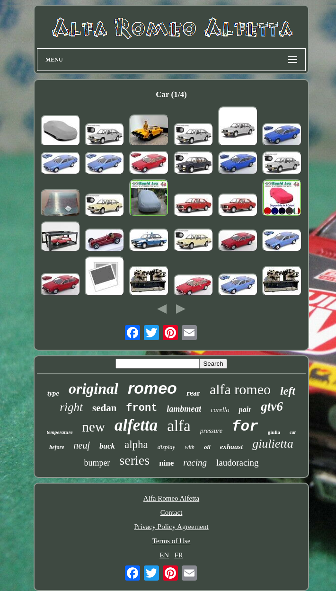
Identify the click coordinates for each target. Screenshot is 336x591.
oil (207, 446)
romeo (152, 388)
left (287, 391)
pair (245, 410)
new (93, 426)
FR (178, 555)
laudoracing (237, 463)
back (107, 445)
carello (220, 410)
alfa (178, 425)
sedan (104, 408)
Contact (171, 512)
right (71, 407)
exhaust (231, 446)
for (245, 426)
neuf (82, 445)
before (56, 447)
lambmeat (184, 409)
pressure (211, 430)
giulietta (272, 443)
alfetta (136, 425)
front (141, 408)
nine (166, 463)
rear (193, 393)
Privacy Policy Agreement (171, 526)
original (93, 388)
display (167, 446)
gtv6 (272, 406)
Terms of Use (171, 541)
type (53, 393)
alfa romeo (240, 389)
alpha (136, 444)
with (190, 447)
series (134, 460)
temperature (60, 432)
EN (164, 555)
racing (195, 463)
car (293, 432)
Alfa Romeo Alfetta (171, 498)
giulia (274, 432)
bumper (97, 463)
